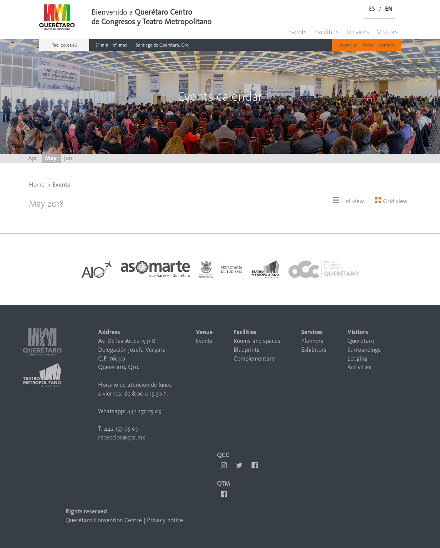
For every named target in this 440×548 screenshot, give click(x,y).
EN (389, 8)
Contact (386, 45)
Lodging (357, 358)
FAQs (368, 45)
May (51, 158)
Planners (312, 340)
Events (297, 32)
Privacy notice (165, 520)
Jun (68, 158)
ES (372, 8)
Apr (33, 158)
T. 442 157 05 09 (118, 428)
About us (348, 45)
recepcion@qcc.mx (121, 437)
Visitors (387, 32)
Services (357, 32)
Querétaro (360, 340)
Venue (204, 332)
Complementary (254, 358)
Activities (359, 367)
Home (37, 184)
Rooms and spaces (256, 340)
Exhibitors (314, 349)
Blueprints (246, 349)
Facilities (326, 32)
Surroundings (364, 349)
